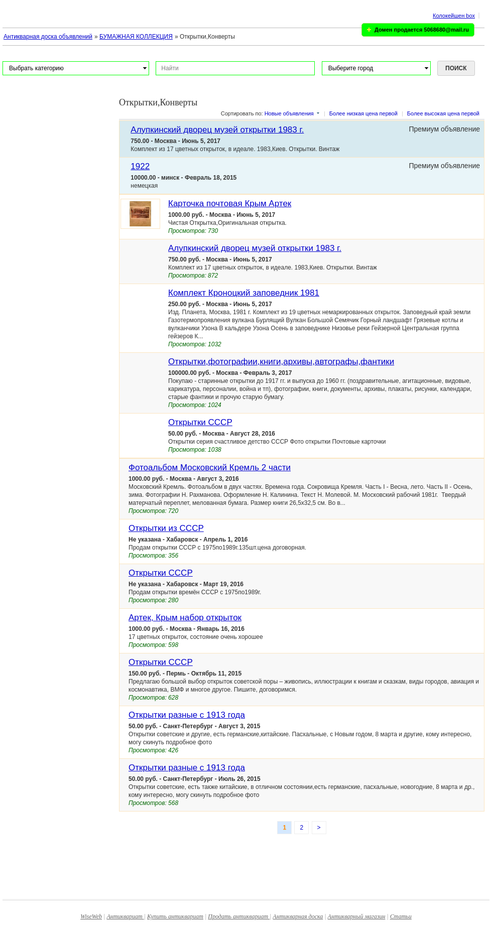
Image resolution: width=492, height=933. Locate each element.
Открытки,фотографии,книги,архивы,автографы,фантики (281, 361)
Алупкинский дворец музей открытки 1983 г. (217, 130)
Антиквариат (125, 916)
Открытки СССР (200, 422)
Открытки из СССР (166, 528)
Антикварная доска (298, 916)
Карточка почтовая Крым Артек (229, 203)
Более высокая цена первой (443, 113)
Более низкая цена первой (363, 113)
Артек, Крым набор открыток (185, 617)
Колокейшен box (454, 16)
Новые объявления (289, 113)
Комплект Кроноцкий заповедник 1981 (243, 293)
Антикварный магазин (357, 916)
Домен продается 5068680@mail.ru (422, 30)
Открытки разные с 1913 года (187, 715)
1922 (140, 166)
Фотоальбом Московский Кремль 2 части (210, 467)
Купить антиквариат (175, 916)
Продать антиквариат (239, 916)
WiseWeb (91, 916)
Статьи (401, 916)
